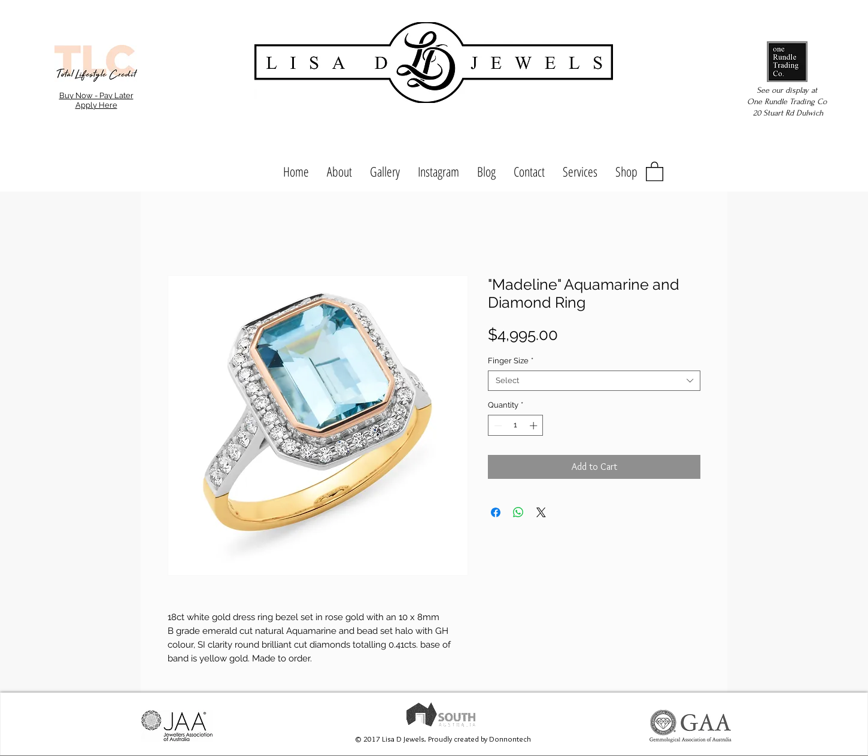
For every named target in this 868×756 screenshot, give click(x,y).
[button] (654, 170)
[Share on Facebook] (495, 512)
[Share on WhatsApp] (518, 512)
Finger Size (510, 360)
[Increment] (534, 425)
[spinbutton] (515, 425)
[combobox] (594, 381)
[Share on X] (541, 512)
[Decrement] (497, 425)
